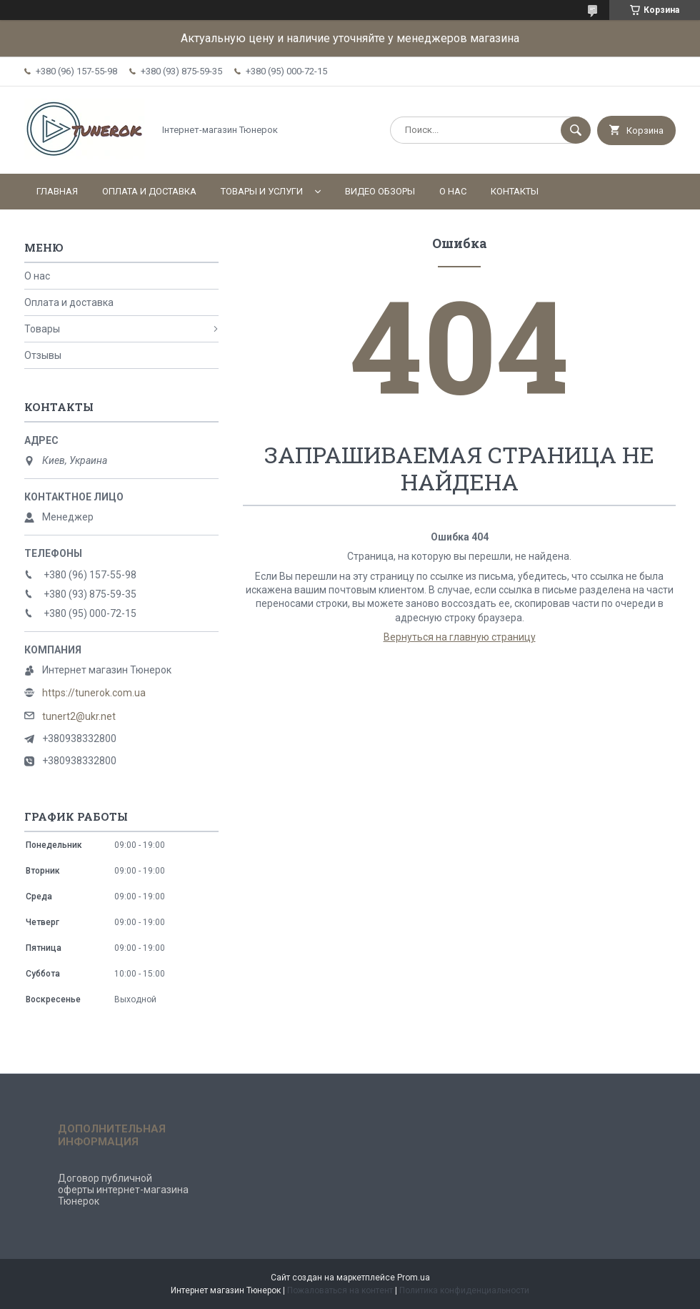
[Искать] (576, 130)
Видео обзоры (380, 191)
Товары (42, 329)
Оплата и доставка (149, 191)
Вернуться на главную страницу (460, 637)
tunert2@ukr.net (79, 716)
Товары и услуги (262, 191)
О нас (452, 191)
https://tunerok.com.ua (94, 692)
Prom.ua (413, 1278)
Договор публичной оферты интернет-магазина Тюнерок (123, 1189)
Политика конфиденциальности (464, 1290)
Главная (57, 191)
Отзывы (42, 355)
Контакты (515, 191)
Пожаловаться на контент (340, 1290)
